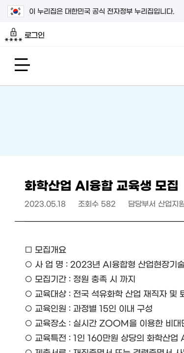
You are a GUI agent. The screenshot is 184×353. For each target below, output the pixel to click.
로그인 (25, 35)
